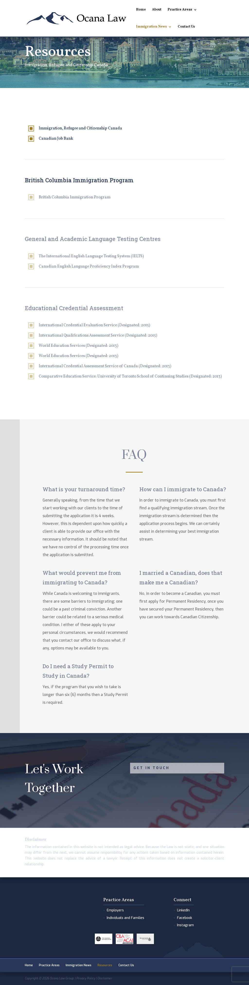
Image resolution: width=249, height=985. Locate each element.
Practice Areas (180, 10)
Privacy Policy (85, 978)
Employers (115, 910)
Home (141, 10)
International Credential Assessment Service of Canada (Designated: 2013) (105, 366)
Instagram (185, 925)
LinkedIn (183, 910)
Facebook (184, 918)
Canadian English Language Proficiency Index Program (89, 266)
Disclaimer (105, 978)
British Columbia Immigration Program (74, 197)
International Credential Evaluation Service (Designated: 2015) (94, 325)
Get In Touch (151, 768)
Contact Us (186, 27)
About (156, 10)
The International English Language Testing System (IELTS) (91, 256)
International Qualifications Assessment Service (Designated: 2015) (98, 335)
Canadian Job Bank (56, 138)
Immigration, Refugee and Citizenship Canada (80, 128)
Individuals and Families (125, 918)
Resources (105, 965)
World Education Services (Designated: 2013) (78, 345)
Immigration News (151, 27)
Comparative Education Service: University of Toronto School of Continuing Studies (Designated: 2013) (130, 376)
